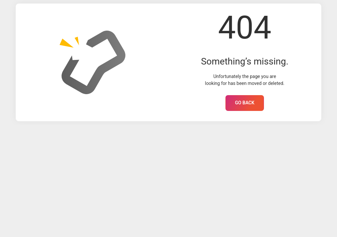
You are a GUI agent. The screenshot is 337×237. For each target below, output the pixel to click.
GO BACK (244, 102)
